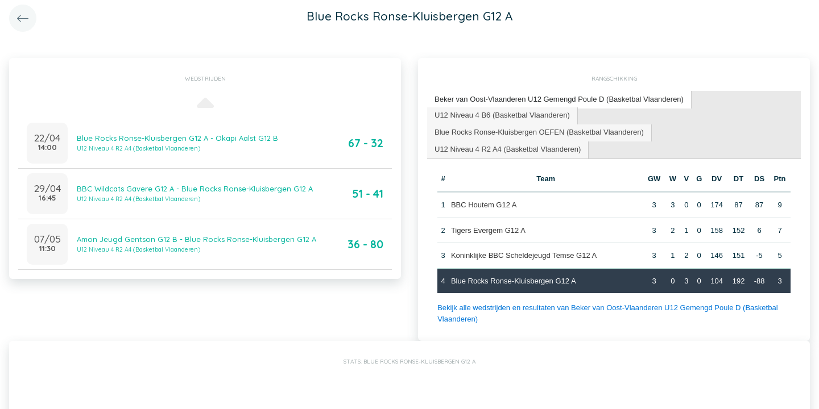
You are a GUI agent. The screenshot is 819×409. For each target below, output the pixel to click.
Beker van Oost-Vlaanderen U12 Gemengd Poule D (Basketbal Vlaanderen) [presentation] (559, 99)
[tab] (559, 99)
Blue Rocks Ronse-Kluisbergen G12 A (513, 281)
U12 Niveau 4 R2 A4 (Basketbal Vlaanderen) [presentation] (508, 149)
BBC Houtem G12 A (484, 205)
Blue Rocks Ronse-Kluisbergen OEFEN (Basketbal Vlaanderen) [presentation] (539, 132)
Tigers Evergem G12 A (488, 230)
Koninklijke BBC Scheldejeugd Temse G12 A (524, 255)
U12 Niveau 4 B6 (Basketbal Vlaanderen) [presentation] (502, 115)
